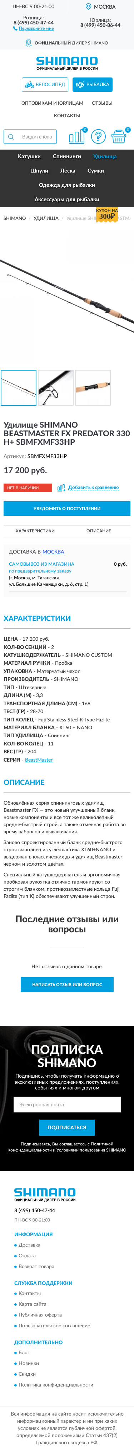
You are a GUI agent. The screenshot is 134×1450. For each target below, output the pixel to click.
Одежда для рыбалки (67, 185)
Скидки (27, 1374)
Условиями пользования (80, 1150)
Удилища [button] (105, 156)
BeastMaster (39, 760)
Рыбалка (97, 85)
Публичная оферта (40, 1315)
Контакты (67, 116)
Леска (67, 171)
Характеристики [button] (35, 531)
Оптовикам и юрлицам (52, 103)
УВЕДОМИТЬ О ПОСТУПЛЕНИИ (67, 509)
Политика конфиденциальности (56, 1385)
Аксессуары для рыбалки (67, 199)
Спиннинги (67, 156)
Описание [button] (98, 531)
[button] (33, 28)
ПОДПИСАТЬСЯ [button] (67, 1127)
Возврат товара (36, 1266)
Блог (24, 1353)
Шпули (39, 171)
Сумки (96, 171)
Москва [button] (53, 552)
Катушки (29, 156)
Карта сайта (32, 1304)
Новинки (29, 1363)
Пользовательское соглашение (54, 1325)
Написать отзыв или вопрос (67, 985)
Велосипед (50, 85)
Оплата (27, 1255)
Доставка (29, 1245)
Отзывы (102, 103)
